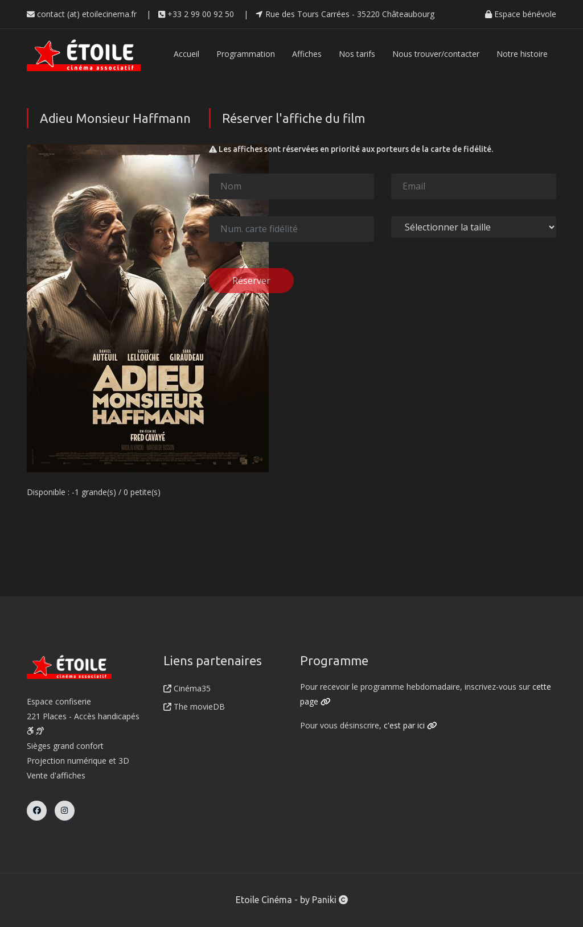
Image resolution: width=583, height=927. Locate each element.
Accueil (186, 53)
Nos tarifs (357, 53)
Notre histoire (522, 53)
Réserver (251, 280)
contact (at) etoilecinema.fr (82, 14)
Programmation (245, 53)
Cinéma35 (187, 688)
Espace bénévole (520, 14)
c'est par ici (410, 725)
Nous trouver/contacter (435, 53)
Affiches (307, 53)
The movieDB (194, 706)
